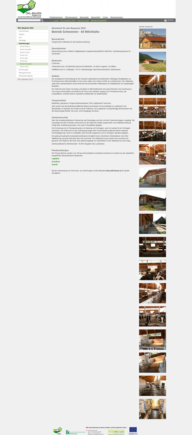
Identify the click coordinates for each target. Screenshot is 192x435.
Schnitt (54, 165)
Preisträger (22, 40)
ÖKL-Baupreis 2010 (68, 20)
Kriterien (21, 34)
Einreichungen (23, 70)
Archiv (56, 20)
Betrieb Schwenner (99, 20)
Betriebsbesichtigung (25, 76)
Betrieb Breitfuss (25, 46)
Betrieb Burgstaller (25, 49)
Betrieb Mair (23, 61)
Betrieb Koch (24, 55)
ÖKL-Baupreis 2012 (25, 79)
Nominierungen (83, 20)
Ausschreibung (24, 31)
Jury (20, 37)
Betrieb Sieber (24, 66)
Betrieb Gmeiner (25, 52)
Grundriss (56, 162)
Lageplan (55, 159)
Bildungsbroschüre (25, 73)
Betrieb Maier (24, 58)
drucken (169, 20)
